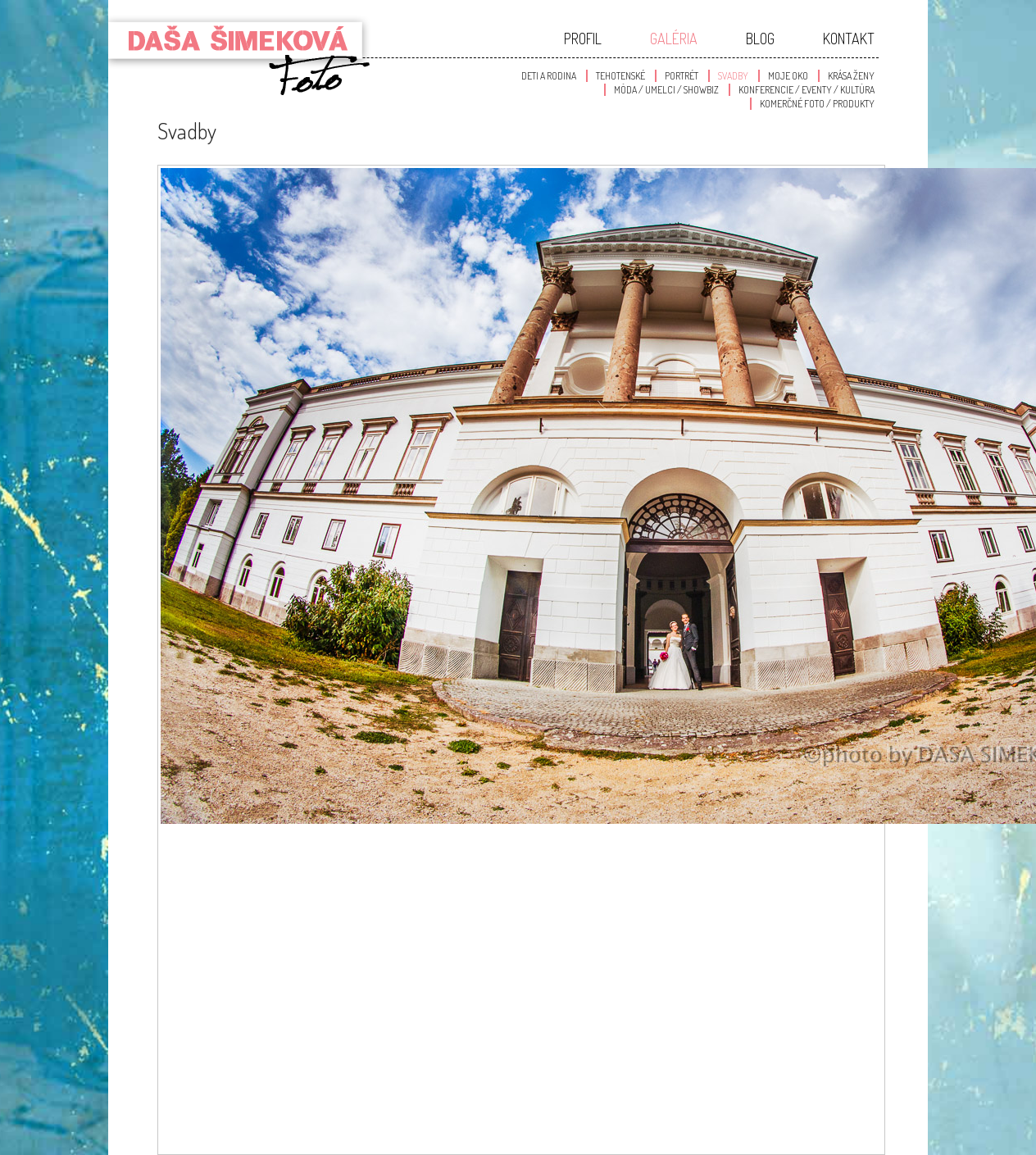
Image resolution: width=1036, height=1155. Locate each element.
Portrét (681, 76)
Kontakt (849, 39)
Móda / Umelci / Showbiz (666, 90)
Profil (583, 39)
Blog (760, 39)
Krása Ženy (851, 76)
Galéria (673, 39)
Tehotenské (620, 76)
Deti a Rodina (548, 76)
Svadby (733, 76)
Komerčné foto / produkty (817, 104)
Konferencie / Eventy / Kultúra (806, 90)
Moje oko (788, 76)
